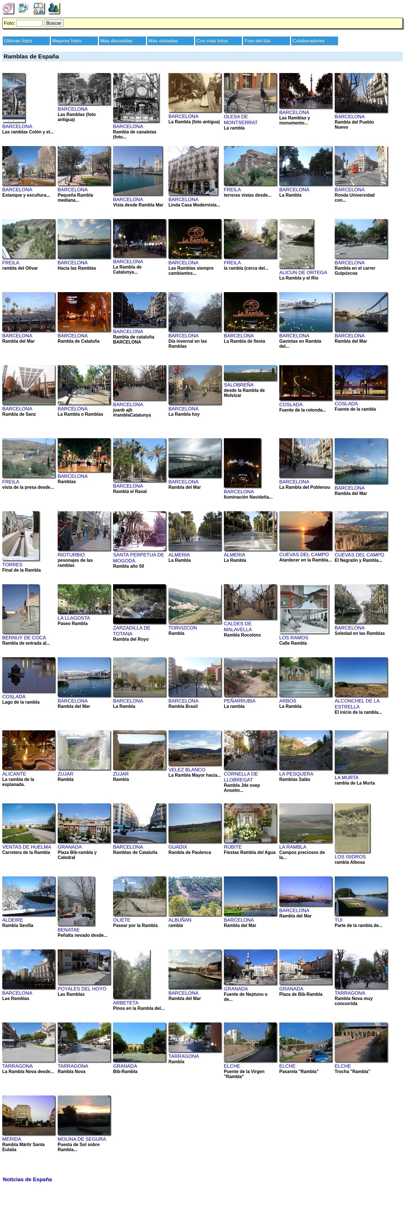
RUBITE (233, 847)
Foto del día (257, 41)
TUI (339, 920)
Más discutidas (116, 41)
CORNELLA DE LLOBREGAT (241, 777)
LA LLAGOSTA (74, 618)
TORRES (12, 564)
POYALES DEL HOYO (82, 989)
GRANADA (70, 847)
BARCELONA (17, 126)
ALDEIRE (12, 920)
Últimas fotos (18, 41)
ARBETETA (125, 1003)
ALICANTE (14, 774)
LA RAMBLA (292, 847)
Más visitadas (163, 41)
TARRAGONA (350, 993)
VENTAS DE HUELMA (26, 847)
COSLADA (291, 404)
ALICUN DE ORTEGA (303, 272)
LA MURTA (347, 777)
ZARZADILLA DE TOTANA (131, 631)
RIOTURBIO (71, 555)
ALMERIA (179, 555)
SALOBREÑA (239, 385)
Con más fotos (212, 41)
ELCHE (232, 1066)
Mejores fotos (67, 41)
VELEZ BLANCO (186, 769)
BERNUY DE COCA (24, 637)
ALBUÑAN (180, 920)
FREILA (232, 189)
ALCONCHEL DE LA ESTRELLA (357, 704)
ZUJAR (65, 774)
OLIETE (121, 920)
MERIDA (11, 1139)
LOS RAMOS (293, 637)
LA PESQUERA (296, 774)
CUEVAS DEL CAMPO (304, 554)
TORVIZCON (182, 628)
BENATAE (69, 930)
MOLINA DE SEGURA (82, 1139)
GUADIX (177, 847)
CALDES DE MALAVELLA (238, 626)
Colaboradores (308, 41)
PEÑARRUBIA (240, 701)
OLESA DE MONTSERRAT (241, 119)
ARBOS (287, 701)
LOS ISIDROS (350, 857)
